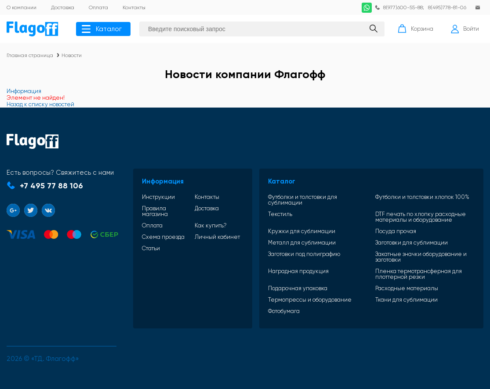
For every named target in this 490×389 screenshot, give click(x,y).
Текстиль (280, 214)
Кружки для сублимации (301, 231)
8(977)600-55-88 (403, 7)
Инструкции (158, 197)
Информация (24, 91)
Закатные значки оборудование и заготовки (421, 257)
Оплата (152, 225)
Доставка (207, 208)
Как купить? (211, 225)
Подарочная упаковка (297, 288)
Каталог (102, 29)
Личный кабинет (217, 237)
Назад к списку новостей (40, 104)
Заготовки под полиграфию (304, 254)
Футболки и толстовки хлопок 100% (422, 197)
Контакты (207, 197)
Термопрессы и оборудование (310, 300)
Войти (465, 29)
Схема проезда (163, 237)
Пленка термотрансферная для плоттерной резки (418, 274)
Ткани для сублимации (406, 300)
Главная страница (30, 55)
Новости (72, 55)
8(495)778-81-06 (447, 7)
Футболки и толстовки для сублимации (302, 199)
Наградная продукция (298, 271)
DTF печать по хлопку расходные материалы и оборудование (420, 217)
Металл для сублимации (302, 242)
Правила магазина (155, 211)
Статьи (151, 248)
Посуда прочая (395, 231)
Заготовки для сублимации (411, 242)
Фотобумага (284, 311)
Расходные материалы (406, 288)
